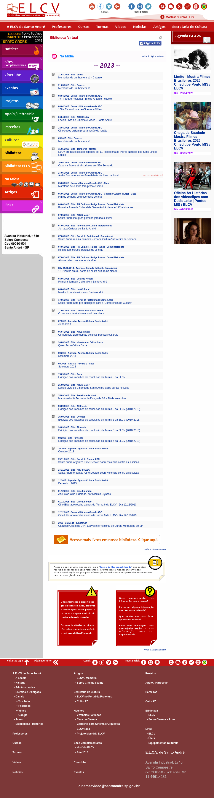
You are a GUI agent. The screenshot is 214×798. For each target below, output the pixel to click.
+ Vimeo (19, 710)
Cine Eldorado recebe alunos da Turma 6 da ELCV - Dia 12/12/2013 (97, 504)
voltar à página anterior (153, 56)
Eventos (79, 772)
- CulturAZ (81, 701)
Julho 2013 (64, 324)
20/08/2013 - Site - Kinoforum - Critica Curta (80, 342)
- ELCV (150, 715)
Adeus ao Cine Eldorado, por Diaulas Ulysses (84, 494)
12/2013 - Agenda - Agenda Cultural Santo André (83, 480)
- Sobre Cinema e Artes (160, 719)
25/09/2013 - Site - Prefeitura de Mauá (77, 395)
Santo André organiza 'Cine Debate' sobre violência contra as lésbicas (98, 472)
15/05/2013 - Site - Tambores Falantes (77, 149)
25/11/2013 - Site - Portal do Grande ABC (78, 459)
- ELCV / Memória (85, 677)
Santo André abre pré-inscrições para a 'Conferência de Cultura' (95, 302)
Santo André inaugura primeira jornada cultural (85, 217)
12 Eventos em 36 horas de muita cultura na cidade (87, 271)
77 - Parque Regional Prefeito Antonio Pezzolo (85, 98)
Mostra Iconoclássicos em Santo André (80, 292)
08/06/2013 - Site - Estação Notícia (75, 279)
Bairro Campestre (158, 767)
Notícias (18, 772)
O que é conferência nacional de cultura (81, 313)
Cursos (17, 742)
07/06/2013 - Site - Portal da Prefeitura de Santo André (85, 236)
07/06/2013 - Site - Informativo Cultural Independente (85, 225)
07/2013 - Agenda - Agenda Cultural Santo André (83, 321)
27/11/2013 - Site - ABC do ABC (74, 470)
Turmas (17, 752)
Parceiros (151, 692)
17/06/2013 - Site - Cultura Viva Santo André (80, 310)
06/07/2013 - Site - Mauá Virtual (73, 332)
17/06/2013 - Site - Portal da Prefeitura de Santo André (85, 300)
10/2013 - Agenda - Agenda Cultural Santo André (83, 448)
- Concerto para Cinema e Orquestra (97, 723)
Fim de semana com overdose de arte (80, 196)
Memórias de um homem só (74, 88)
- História (19, 682)
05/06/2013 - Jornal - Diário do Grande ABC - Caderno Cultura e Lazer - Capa (97, 194)
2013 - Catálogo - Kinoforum (72, 523)
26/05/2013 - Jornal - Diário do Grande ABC (80, 162)
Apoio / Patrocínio (156, 682)
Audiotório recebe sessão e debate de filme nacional (88, 175)
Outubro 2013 (66, 451)
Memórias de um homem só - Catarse (80, 77)
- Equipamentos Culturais (161, 742)
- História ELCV (84, 747)
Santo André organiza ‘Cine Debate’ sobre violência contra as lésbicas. (98, 462)
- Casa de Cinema (85, 719)
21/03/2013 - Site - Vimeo (70, 74)
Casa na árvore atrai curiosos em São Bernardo (85, 165)
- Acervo (18, 719)
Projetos (150, 673)
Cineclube (80, 762)
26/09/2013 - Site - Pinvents (72, 427)
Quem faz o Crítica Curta (72, 345)
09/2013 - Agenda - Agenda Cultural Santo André (83, 353)
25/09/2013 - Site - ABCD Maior (73, 385)
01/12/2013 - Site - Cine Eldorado (74, 491)
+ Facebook (21, 705)
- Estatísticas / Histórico (28, 723)
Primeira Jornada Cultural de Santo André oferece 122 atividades (95, 207)
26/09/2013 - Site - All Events (72, 406)
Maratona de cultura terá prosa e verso (80, 186)
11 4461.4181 (156, 776)
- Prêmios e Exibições (27, 692)
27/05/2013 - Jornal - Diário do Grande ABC (80, 173)
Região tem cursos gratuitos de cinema (80, 249)
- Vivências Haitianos (87, 715)
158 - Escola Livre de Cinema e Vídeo (80, 109)
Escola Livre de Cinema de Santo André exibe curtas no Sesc (93, 387)
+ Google (20, 715)
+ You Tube (21, 701)
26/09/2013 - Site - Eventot (71, 417)
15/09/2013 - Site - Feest (70, 374)
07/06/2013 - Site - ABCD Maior (73, 215)
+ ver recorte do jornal (152, 175)
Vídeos (17, 762)
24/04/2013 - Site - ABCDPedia (73, 117)
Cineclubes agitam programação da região (82, 130)
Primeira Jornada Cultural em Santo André (82, 281)
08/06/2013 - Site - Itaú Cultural (73, 289)
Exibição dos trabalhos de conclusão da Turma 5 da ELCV (91, 377)
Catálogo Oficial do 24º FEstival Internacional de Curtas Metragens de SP (100, 525)
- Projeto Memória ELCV (89, 733)
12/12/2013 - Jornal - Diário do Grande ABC (80, 512)
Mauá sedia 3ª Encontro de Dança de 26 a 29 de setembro (92, 398)
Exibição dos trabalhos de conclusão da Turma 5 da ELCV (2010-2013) (99, 409)
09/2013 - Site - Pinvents (70, 438)
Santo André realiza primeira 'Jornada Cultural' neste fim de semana (97, 239)
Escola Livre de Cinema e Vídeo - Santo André (85, 120)
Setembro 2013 (67, 356)
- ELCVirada (82, 728)
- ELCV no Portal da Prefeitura (93, 696)
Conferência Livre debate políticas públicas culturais (88, 334)
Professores (20, 733)
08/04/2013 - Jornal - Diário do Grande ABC (80, 96)
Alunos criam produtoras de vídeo (77, 260)
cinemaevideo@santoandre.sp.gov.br (109, 786)
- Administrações (24, 687)
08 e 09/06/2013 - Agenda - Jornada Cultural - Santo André (87, 268)
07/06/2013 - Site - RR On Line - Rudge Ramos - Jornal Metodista (91, 247)
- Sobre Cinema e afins (88, 682)
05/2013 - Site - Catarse (70, 138)
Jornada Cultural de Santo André (77, 228)
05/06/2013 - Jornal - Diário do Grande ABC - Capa (83, 183)
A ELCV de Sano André (27, 673)
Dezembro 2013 (67, 483)
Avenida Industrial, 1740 (163, 762)
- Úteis (150, 738)
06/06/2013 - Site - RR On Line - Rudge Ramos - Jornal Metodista (91, 204)
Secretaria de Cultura (87, 692)
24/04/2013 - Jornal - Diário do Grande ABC (80, 128)
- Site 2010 (81, 752)
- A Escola (19, 677)
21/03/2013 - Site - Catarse (71, 85)
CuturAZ (150, 701)
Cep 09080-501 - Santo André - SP (165, 772)
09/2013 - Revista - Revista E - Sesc (76, 363)
